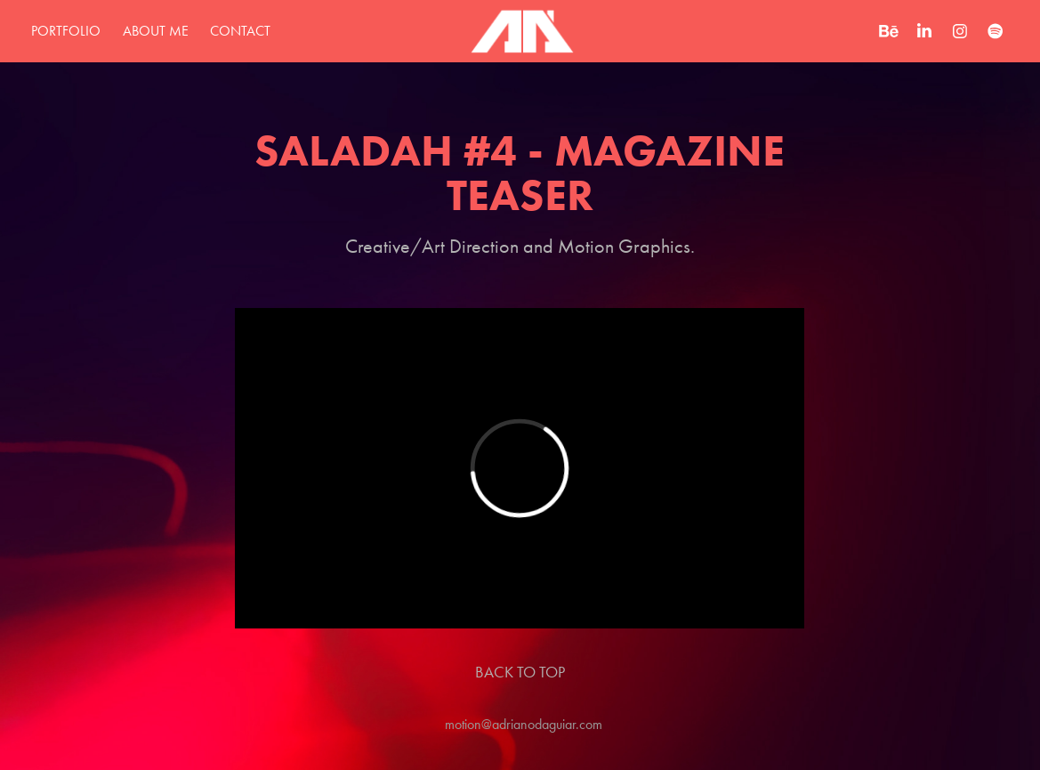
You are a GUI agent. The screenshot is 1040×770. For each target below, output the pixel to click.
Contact (240, 30)
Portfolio (66, 30)
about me (156, 30)
